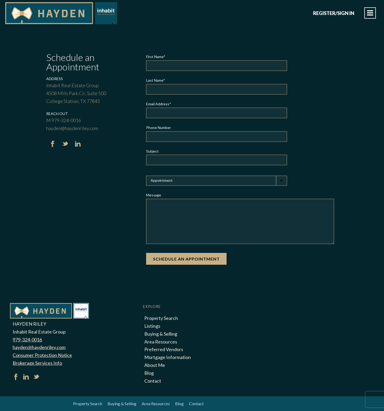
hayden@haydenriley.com (39, 347)
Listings (152, 326)
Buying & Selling (160, 334)
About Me (154, 365)
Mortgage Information (167, 357)
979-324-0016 (27, 339)
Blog (149, 373)
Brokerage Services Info (37, 363)
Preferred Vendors (163, 349)
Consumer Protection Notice (42, 355)
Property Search (161, 318)
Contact (152, 381)
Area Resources (160, 342)
